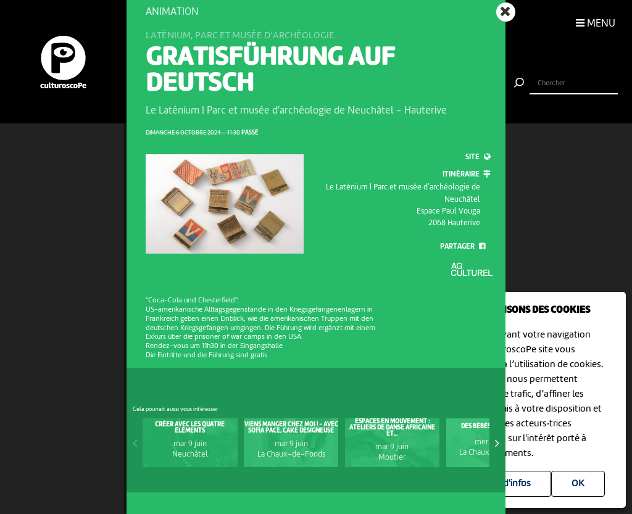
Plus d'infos (507, 484)
